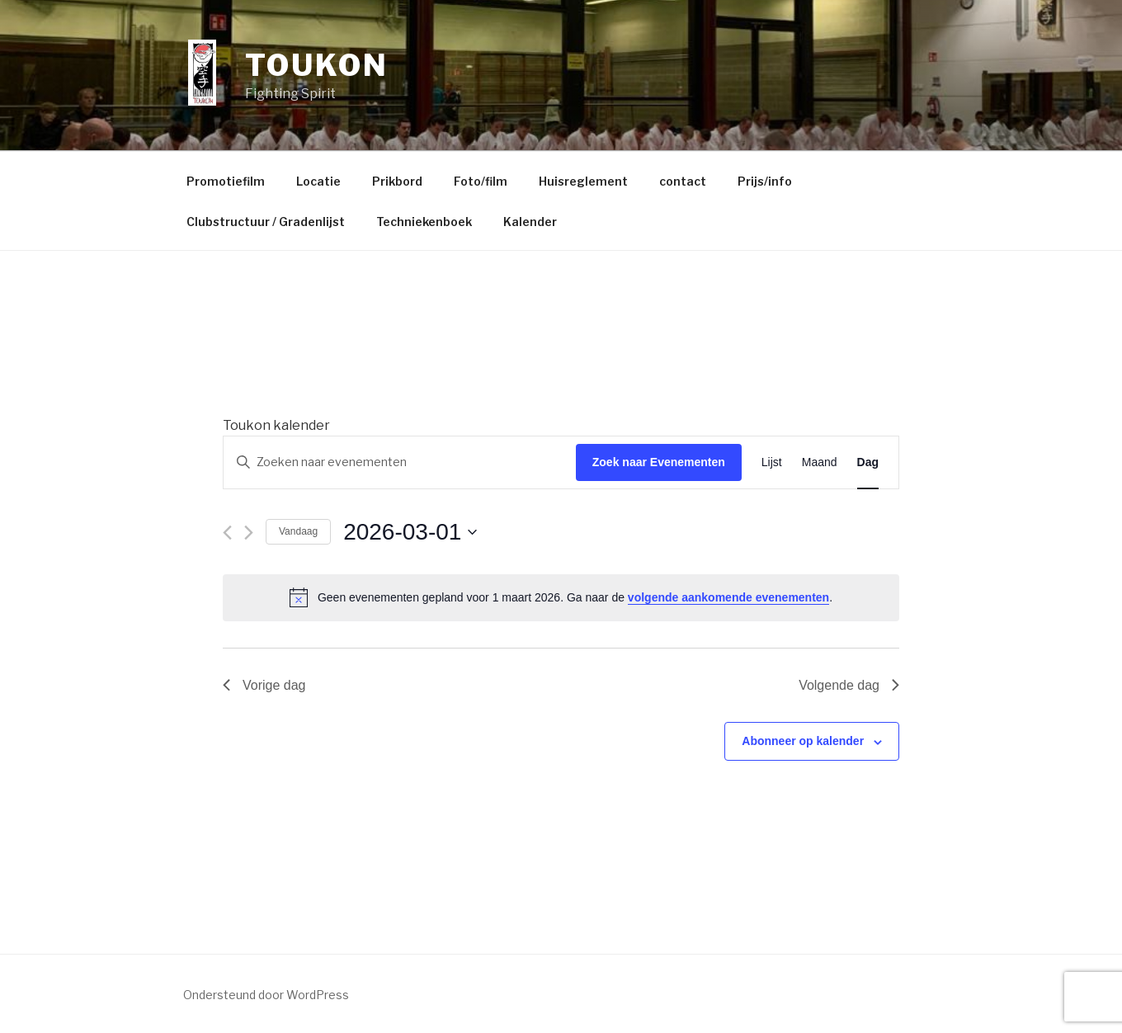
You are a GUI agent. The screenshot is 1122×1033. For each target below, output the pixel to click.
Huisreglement (583, 181)
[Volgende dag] (248, 532)
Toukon (316, 65)
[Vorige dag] (227, 532)
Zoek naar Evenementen (658, 462)
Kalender (530, 222)
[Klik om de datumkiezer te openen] (410, 532)
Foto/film (480, 181)
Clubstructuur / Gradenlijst (265, 222)
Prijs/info (765, 181)
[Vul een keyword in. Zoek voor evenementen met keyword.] (400, 462)
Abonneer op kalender (803, 741)
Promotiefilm (225, 181)
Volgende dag (849, 685)
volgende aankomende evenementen (728, 597)
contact (682, 181)
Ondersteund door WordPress (266, 995)
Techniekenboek (424, 222)
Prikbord (397, 181)
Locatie (318, 181)
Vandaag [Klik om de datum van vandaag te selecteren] (298, 531)
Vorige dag (264, 685)
